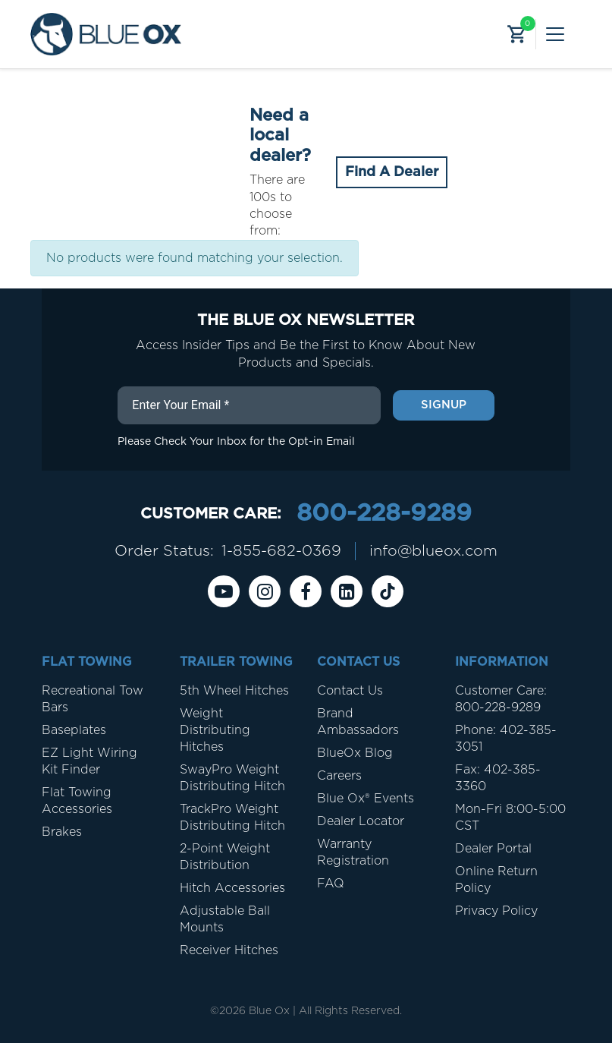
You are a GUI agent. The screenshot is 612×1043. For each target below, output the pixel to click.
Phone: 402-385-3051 (506, 738)
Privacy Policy (496, 911)
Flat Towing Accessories (77, 800)
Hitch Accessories (232, 888)
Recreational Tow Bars (92, 699)
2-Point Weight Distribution (225, 857)
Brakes (62, 832)
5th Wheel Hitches (234, 691)
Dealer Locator (360, 821)
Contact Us (350, 691)
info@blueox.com (433, 551)
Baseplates (74, 730)
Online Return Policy (496, 879)
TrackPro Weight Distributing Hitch (232, 817)
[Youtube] (224, 591)
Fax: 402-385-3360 (498, 778)
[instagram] (265, 591)
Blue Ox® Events (365, 798)
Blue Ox (269, 1011)
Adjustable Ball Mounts (225, 919)
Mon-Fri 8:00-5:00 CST (510, 817)
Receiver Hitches (229, 950)
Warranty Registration (353, 852)
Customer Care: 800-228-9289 (501, 699)
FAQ (330, 884)
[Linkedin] (346, 591)
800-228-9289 (383, 514)
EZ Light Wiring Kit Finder (89, 761)
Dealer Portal (493, 849)
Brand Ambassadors (358, 721)
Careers (339, 776)
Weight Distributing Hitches (215, 730)
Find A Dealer (391, 172)
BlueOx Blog (355, 753)
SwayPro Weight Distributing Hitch (232, 778)
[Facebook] (306, 591)
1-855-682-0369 (281, 551)
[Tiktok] (387, 591)
